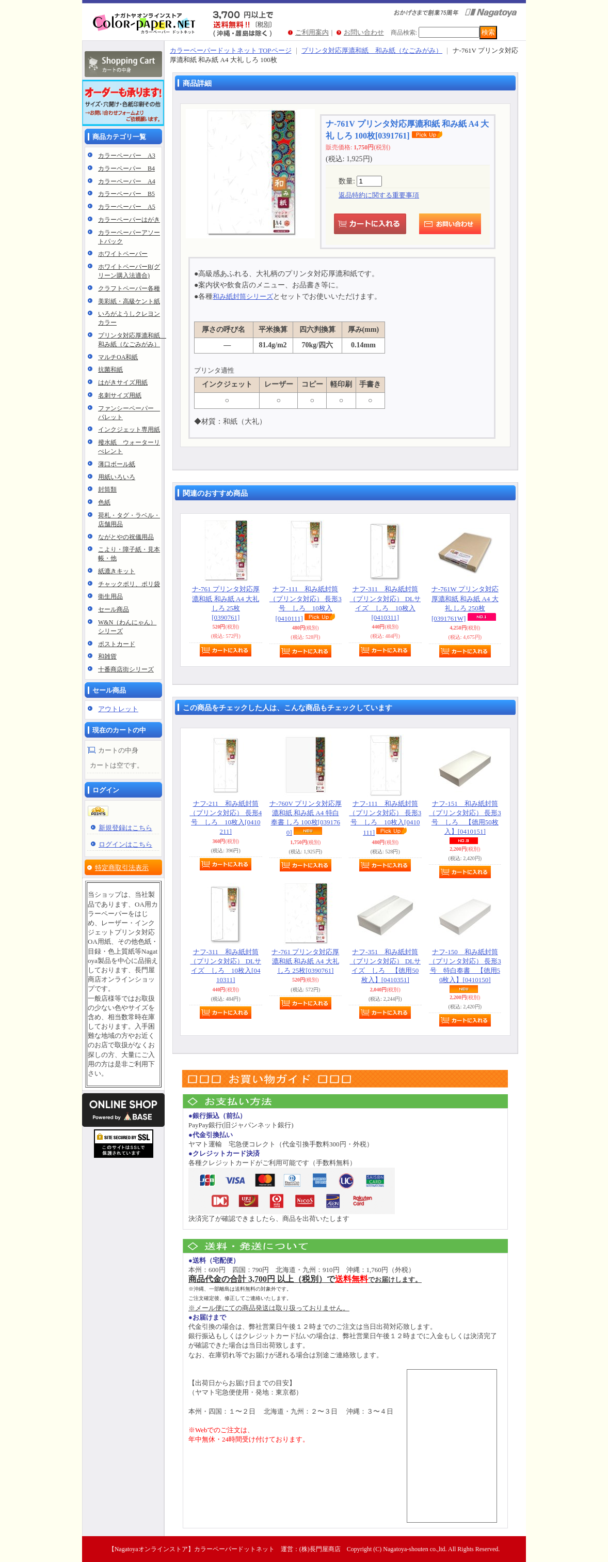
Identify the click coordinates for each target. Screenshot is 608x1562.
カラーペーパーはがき (129, 219)
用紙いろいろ (116, 477)
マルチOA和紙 (118, 357)
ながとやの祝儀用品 (126, 537)
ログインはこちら (125, 844)
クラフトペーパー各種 (129, 288)
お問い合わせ (364, 32)
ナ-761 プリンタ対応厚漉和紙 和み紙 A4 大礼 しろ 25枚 (305, 961)
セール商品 (113, 609)
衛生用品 (110, 596)
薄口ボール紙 (116, 464)
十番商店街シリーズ (126, 669)
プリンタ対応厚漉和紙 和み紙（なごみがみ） (371, 50)
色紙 (104, 502)
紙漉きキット (116, 571)
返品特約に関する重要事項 (379, 195)
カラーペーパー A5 (126, 206)
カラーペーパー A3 (126, 155)
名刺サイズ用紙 (119, 395)
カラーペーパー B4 (126, 168)
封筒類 (107, 489)
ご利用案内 (312, 32)
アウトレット (118, 709)
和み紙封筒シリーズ (243, 296)
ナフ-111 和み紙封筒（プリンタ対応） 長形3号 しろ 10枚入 (305, 603)
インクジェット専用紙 (129, 429)
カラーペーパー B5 (126, 193)
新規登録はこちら (125, 828)
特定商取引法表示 (122, 867)
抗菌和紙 (110, 369)
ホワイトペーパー (123, 253)
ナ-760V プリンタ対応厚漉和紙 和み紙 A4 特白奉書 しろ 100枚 (305, 818)
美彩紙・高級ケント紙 (129, 301)
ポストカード (116, 644)
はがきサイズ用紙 (123, 382)
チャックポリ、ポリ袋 (129, 584)
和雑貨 (107, 656)
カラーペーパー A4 (126, 181)
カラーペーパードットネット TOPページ (231, 50)
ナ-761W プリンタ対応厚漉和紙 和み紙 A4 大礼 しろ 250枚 (465, 603)
